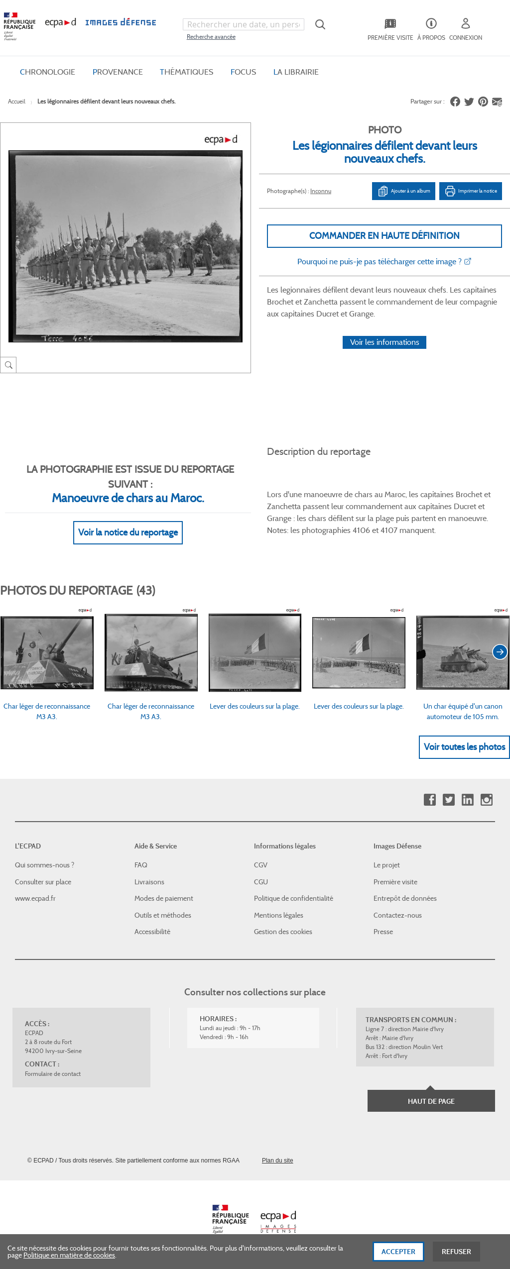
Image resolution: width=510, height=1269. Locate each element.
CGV (260, 864)
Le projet (387, 864)
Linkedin (467, 800)
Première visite (395, 881)
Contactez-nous (398, 915)
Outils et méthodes (162, 915)
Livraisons (149, 881)
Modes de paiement (163, 898)
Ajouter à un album (403, 191)
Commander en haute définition (384, 235)
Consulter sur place (43, 881)
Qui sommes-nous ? (44, 864)
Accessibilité (152, 931)
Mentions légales (278, 915)
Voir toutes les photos (464, 746)
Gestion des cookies (283, 931)
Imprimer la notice (470, 191)
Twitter (448, 800)
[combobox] (243, 24)
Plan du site (277, 1160)
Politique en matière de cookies (69, 1260)
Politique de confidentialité (293, 898)
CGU (261, 881)
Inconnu (320, 191)
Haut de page (431, 1101)
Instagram (486, 800)
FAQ (140, 864)
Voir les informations (384, 342)
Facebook (429, 800)
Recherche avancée (211, 36)
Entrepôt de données (405, 898)
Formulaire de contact (53, 1073)
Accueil (16, 101)
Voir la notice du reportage (128, 532)
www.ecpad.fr (35, 898)
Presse (383, 931)
